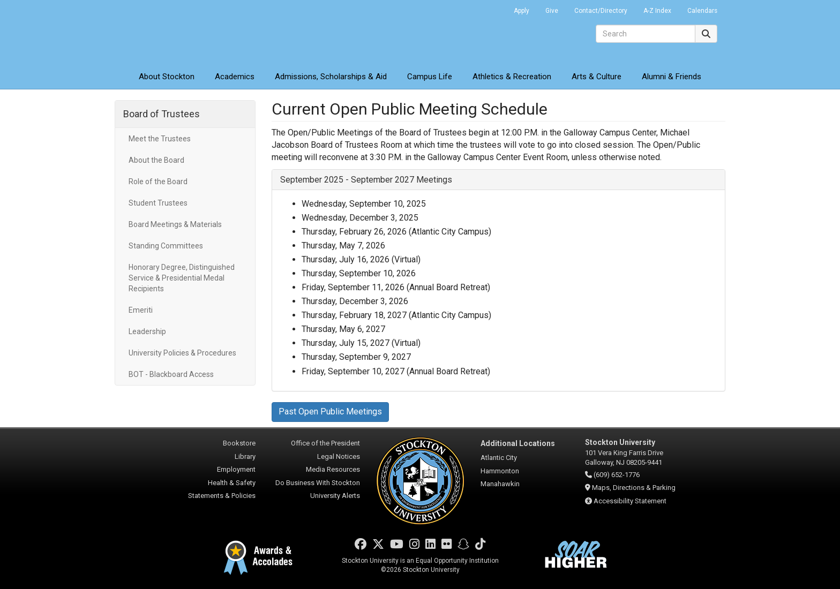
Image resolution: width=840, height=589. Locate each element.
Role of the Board (158, 181)
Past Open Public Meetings (330, 411)
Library (245, 456)
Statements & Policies (222, 496)
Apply (521, 10)
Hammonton (500, 471)
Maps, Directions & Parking (634, 488)
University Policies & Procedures (182, 353)
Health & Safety (232, 483)
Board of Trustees (161, 113)
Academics (234, 76)
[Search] (645, 34)
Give (551, 10)
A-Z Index (657, 10)
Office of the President (325, 443)
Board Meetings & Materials (175, 224)
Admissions (331, 76)
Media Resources (333, 469)
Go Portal (491, 8)
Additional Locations (518, 443)
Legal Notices (338, 456)
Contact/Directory (600, 10)
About (166, 76)
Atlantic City (499, 458)
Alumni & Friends (671, 76)
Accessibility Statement (630, 501)
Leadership (147, 331)
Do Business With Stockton (317, 483)
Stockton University (192, 32)
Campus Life (429, 76)
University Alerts (335, 496)
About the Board (156, 160)
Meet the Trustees (160, 138)
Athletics (511, 76)
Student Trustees (158, 203)
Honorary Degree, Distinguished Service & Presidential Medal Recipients (182, 278)
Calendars (702, 10)
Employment (236, 469)
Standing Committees (166, 245)
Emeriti (141, 310)
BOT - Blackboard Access (171, 374)
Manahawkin (500, 484)
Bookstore (239, 443)
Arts (596, 76)
